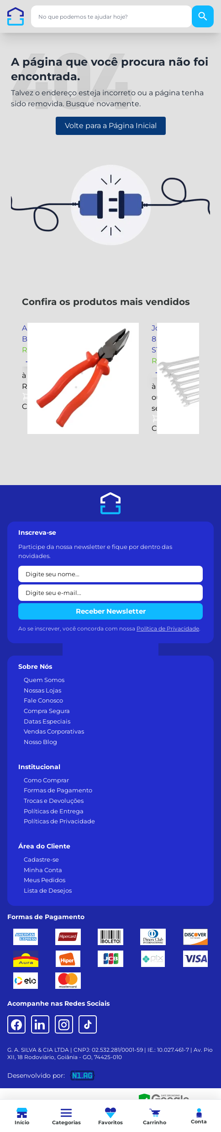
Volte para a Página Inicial (111, 125)
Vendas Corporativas (54, 731)
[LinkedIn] (40, 1024)
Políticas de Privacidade (59, 821)
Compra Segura (47, 710)
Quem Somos (44, 679)
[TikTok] (88, 1024)
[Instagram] (64, 1024)
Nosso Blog (40, 741)
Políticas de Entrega (54, 811)
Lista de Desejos (48, 890)
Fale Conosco (43, 700)
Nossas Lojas (42, 690)
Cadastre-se (41, 859)
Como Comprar (46, 780)
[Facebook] (16, 1024)
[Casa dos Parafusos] (15, 16)
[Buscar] (203, 16)
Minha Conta (43, 870)
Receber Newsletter (111, 611)
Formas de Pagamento (58, 790)
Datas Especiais (47, 721)
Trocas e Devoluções (54, 800)
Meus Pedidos (44, 880)
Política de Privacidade (168, 628)
